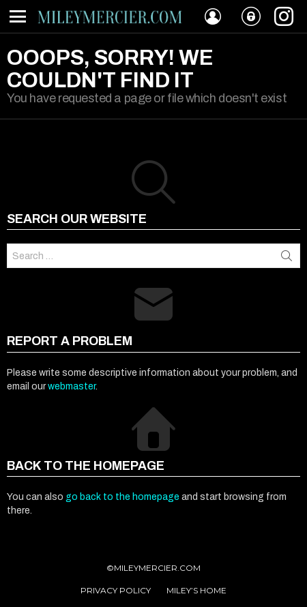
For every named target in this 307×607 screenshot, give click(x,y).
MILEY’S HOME (196, 590)
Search (286, 255)
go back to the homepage (122, 497)
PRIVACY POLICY (116, 590)
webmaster (72, 386)
